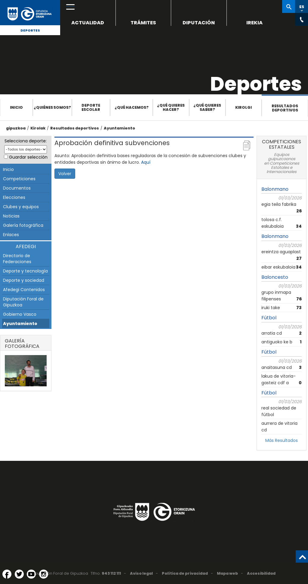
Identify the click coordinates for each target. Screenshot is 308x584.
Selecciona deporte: (26, 141)
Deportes (30, 30)
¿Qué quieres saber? (207, 107)
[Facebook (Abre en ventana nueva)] (6, 574)
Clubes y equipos (21, 207)
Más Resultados (281, 440)
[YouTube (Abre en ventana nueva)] (31, 574)
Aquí (145, 162)
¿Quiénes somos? (52, 107)
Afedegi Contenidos (24, 290)
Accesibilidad (261, 573)
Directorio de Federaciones (17, 259)
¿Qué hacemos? (132, 107)
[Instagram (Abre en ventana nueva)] (43, 574)
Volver (64, 174)
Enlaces (11, 235)
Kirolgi (243, 107)
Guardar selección (28, 157)
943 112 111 (111, 573)
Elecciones (14, 197)
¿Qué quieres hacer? (171, 107)
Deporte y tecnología (25, 271)
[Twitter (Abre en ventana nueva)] (19, 574)
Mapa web (227, 573)
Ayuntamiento (119, 128)
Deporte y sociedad (23, 280)
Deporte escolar (91, 107)
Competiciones (19, 179)
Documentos (17, 188)
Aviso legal (141, 573)
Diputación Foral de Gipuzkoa (23, 302)
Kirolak (37, 128)
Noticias (11, 216)
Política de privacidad (185, 573)
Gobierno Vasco (19, 314)
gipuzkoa (16, 128)
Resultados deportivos (285, 108)
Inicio (16, 107)
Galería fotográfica (23, 225)
